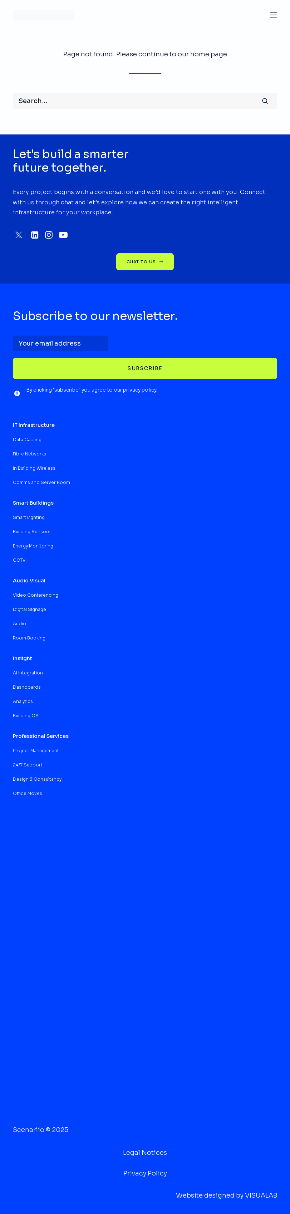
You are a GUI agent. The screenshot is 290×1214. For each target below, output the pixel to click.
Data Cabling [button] (27, 439)
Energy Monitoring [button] (33, 546)
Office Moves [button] (27, 793)
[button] (273, 15)
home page (208, 54)
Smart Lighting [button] (29, 517)
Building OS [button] (26, 715)
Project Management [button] (36, 750)
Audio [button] (19, 623)
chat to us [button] (145, 261)
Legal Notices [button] (145, 1153)
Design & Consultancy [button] (37, 779)
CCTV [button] (19, 560)
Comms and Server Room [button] (41, 482)
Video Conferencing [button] (35, 595)
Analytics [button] (23, 701)
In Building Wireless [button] (34, 468)
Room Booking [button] (29, 638)
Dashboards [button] (27, 687)
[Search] (145, 101)
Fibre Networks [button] (29, 453)
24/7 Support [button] (28, 764)
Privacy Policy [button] (145, 1173)
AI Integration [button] (28, 672)
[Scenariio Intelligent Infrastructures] (43, 15)
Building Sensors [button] (31, 531)
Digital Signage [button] (29, 609)
